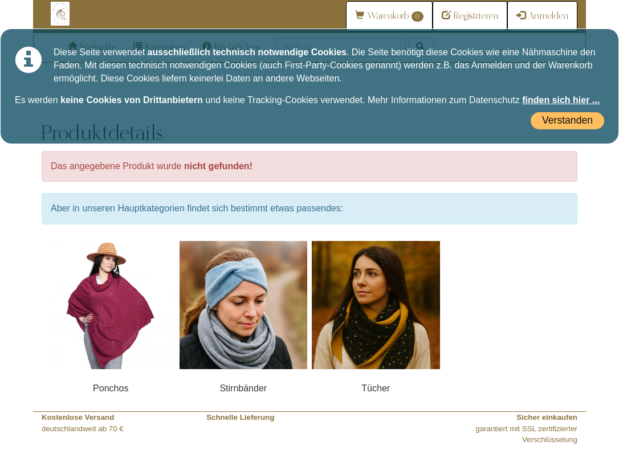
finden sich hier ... (561, 100)
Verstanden (567, 120)
